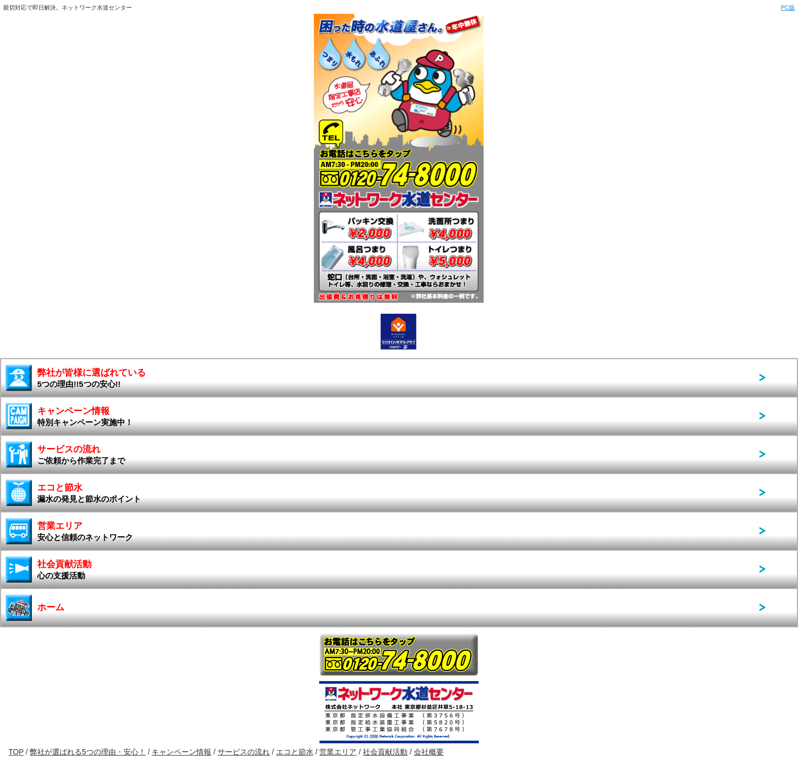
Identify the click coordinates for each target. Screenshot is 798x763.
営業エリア (85, 531)
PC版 (788, 7)
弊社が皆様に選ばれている (91, 378)
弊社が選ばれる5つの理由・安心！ (88, 752)
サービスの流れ (81, 454)
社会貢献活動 (64, 569)
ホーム (50, 607)
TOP (16, 752)
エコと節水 (89, 493)
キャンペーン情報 (85, 416)
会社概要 (429, 752)
